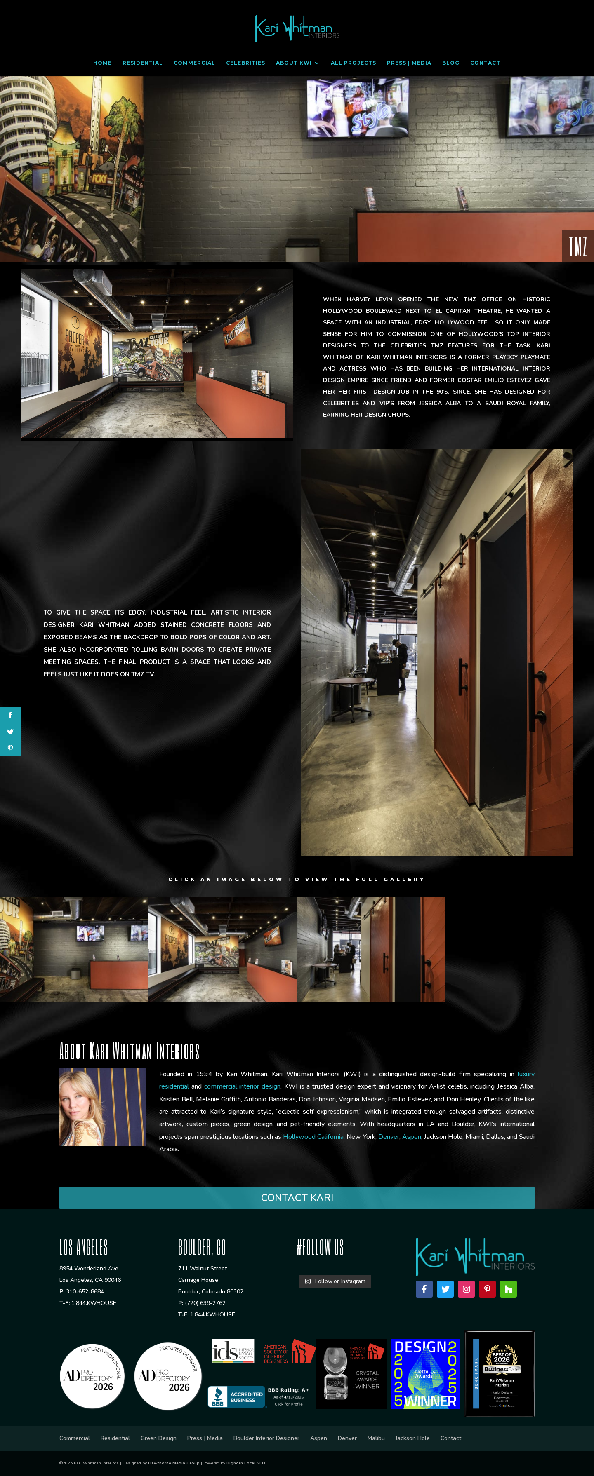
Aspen (318, 1438)
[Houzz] (508, 1289)
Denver (347, 1438)
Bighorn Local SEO (245, 1463)
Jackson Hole (413, 1438)
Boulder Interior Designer (266, 1438)
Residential (143, 63)
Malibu (376, 1438)
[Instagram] (466, 1289)
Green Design (159, 1438)
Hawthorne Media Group (174, 1463)
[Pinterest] (487, 1289)
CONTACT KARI (297, 1197)
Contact (485, 63)
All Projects (353, 63)
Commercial (194, 63)
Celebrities (245, 63)
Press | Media (409, 63)
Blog (451, 63)
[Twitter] (445, 1289)
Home (102, 63)
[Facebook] (424, 1289)
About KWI (294, 63)
